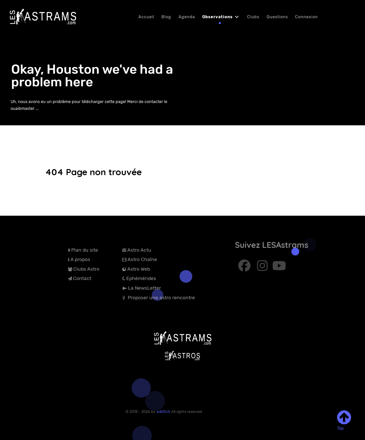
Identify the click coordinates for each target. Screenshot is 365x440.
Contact (82, 278)
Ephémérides (141, 278)
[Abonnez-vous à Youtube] (279, 268)
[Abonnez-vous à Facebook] (245, 268)
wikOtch (163, 412)
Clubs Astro (86, 269)
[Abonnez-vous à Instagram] (263, 268)
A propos (80, 259)
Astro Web (138, 269)
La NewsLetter (144, 288)
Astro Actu (139, 250)
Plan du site (84, 250)
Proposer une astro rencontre (161, 298)
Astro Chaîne (142, 259)
